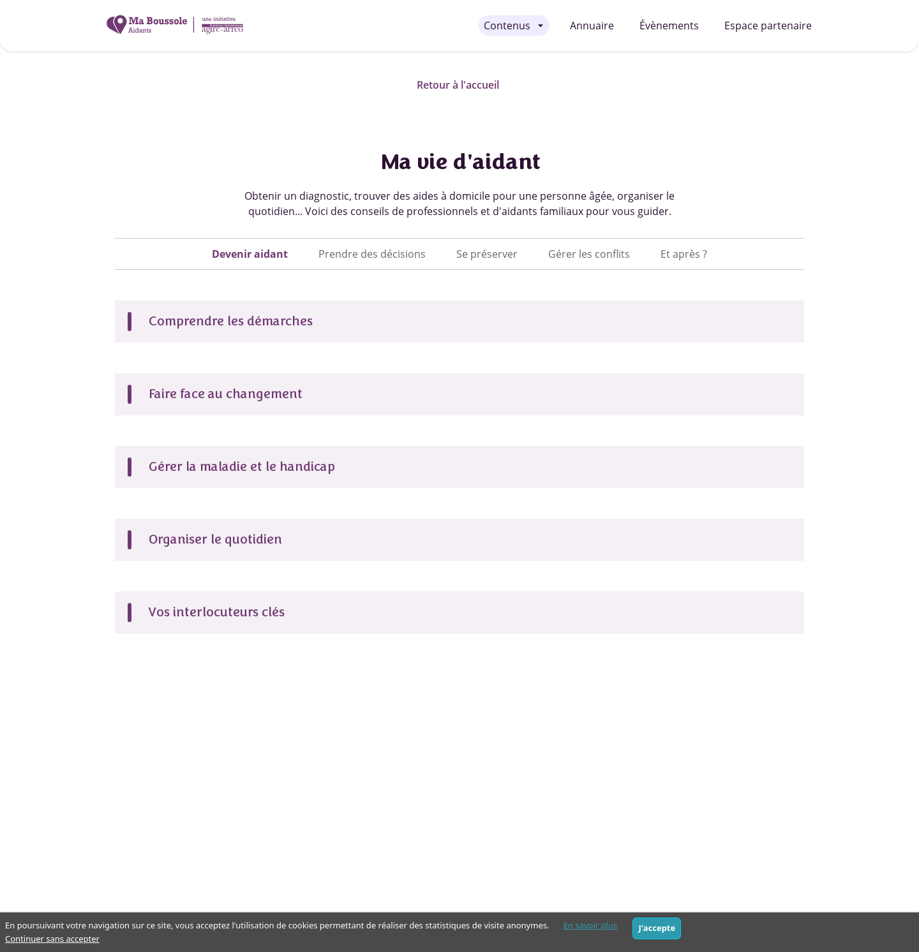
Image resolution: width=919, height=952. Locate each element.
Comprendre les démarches (230, 321)
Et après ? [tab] (684, 254)
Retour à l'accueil (458, 85)
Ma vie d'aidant (459, 161)
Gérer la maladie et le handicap (241, 466)
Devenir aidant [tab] (250, 254)
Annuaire (592, 26)
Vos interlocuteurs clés (216, 612)
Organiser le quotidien (214, 539)
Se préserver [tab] (487, 254)
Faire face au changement (225, 394)
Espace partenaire (768, 26)
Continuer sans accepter (52, 938)
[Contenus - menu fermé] (514, 25)
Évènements (669, 26)
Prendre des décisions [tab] (372, 254)
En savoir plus (590, 925)
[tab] (250, 254)
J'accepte (656, 927)
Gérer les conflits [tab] (589, 254)
